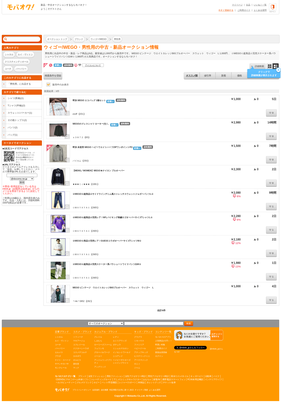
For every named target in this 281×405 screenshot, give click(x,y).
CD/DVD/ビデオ (63, 379)
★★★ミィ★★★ (81, 184)
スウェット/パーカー (18, 112)
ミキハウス (139, 341)
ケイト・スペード (63, 360)
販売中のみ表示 (60, 84)
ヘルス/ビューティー (65, 382)
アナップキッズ (141, 352)
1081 (94, 184)
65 (87, 137)
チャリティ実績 (141, 390)
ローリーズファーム (103, 345)
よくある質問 (260, 10)
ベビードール (140, 348)
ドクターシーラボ (81, 348)
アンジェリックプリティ (103, 361)
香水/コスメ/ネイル (179, 376)
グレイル (98, 337)
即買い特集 (160, 345)
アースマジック (141, 360)
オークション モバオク (21, 7)
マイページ (237, 5)
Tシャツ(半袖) (15, 105)
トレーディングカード (101, 379)
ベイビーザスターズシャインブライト (122, 361)
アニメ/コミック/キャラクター (127, 379)
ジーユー (98, 356)
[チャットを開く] (198, 335)
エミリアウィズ (120, 341)
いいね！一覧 (260, 5)
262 (89, 301)
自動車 (208, 376)
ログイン (159, 356)
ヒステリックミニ (142, 356)
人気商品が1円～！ (163, 341)
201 (81, 114)
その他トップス (16, 120)
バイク (216, 376)
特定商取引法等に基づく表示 (121, 390)
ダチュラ (117, 345)
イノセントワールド (122, 352)
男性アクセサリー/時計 (158, 376)
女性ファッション (96, 376)
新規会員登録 (161, 352)
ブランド (82, 376)
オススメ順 (192, 75)
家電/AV (156, 379)
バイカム (77, 161)
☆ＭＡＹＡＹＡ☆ (81, 207)
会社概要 (104, 390)
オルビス (77, 360)
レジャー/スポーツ (127, 382)
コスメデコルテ (80, 352)
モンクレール (61, 368)
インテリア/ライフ (213, 379)
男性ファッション (115, 376)
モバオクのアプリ (163, 337)
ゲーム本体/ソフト (80, 379)
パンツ (11, 127)
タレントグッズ (153, 382)
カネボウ (77, 356)
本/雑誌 (141, 382)
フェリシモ (99, 348)
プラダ (58, 356)
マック (76, 368)
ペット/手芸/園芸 (109, 382)
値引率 (207, 75)
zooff (75, 114)
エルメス (59, 352)
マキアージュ (79, 341)
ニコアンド (118, 356)
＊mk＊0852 (79, 301)
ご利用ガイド (243, 10)
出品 (248, 5)
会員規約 (96, 390)
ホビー (96, 382)
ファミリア (139, 345)
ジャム (137, 368)
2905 (94, 207)
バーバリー (60, 348)
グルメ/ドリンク (84, 382)
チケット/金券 (169, 382)
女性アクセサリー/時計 (135, 376)
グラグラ (138, 337)
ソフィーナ (78, 337)
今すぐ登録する (225, 10)
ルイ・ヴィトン (62, 341)
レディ (116, 337)
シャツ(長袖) (14, 98)
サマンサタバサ (62, 364)
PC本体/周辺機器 (195, 379)
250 (85, 161)
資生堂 (76, 364)
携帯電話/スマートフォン (173, 379)
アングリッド (100, 367)
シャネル (59, 337)
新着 (223, 75)
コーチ (58, 345)
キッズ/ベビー (196, 376)
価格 (239, 75)
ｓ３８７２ (78, 137)
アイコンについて (93, 65)
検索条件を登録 (53, 75)
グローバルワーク (102, 352)
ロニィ (137, 364)
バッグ (11, 134)
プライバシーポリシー (81, 390)
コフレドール (79, 345)
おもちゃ (147, 379)
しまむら (98, 341)
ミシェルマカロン (121, 348)
